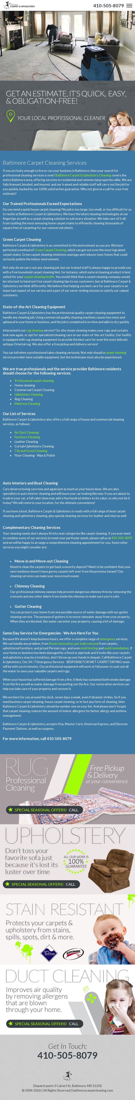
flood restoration (61, 643)
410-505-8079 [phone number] (67, 1055)
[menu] (129, 5)
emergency (107, 639)
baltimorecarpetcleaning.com (92, 1090)
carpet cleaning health (39, 277)
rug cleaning (34, 330)
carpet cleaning (115, 352)
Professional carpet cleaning (34, 381)
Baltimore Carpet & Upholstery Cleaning (83, 175)
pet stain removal (86, 643)
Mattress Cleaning (27, 404)
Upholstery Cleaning (29, 394)
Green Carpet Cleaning (50, 250)
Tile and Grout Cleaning (31, 451)
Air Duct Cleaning (27, 432)
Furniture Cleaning (27, 437)
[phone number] (108, 5)
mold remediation (116, 648)
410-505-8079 (122, 538)
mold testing (89, 648)
